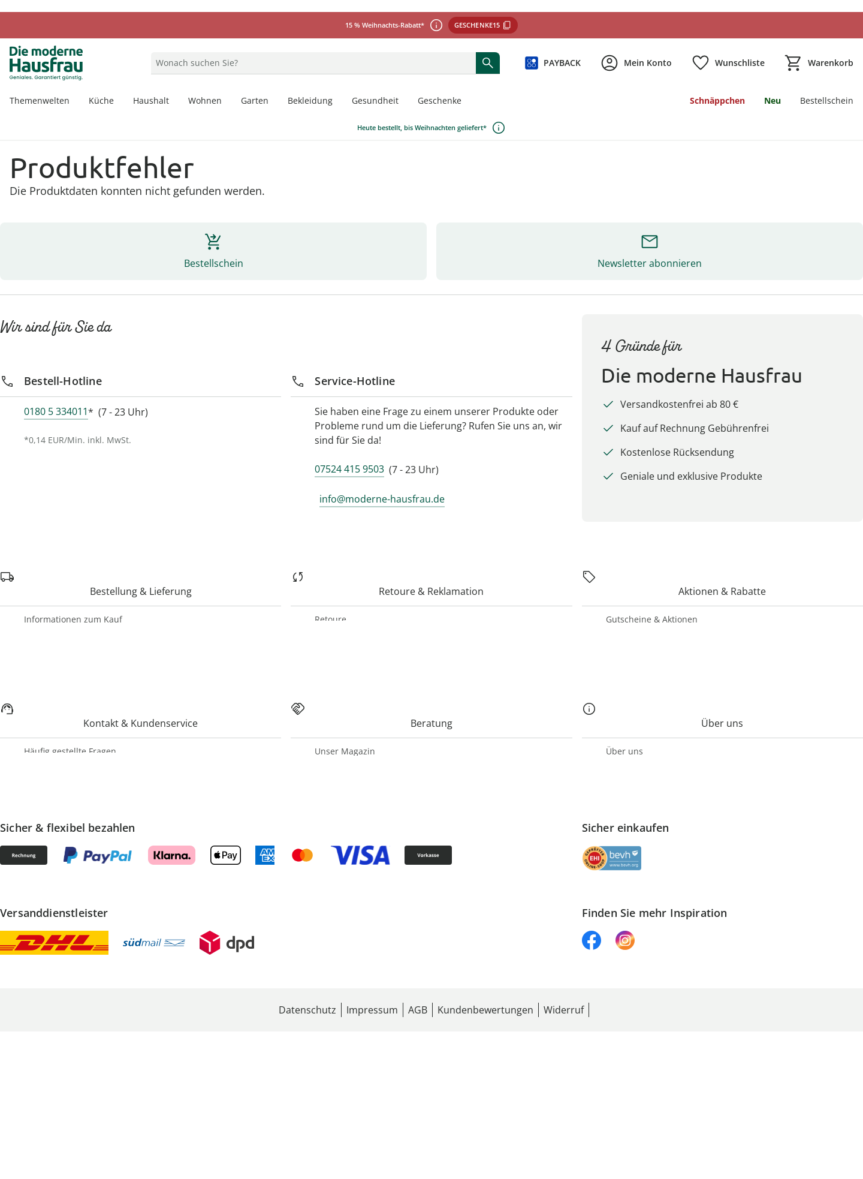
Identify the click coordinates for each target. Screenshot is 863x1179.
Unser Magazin (58, 878)
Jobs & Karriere (59, 994)
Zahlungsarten (56, 517)
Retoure (44, 602)
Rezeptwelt (50, 899)
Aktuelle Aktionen (64, 698)
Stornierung (51, 539)
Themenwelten (57, 888)
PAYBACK (51, 708)
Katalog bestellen (62, 910)
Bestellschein (54, 19)
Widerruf (46, 613)
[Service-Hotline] (36, 261)
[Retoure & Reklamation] (61, 570)
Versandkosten (57, 528)
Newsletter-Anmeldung (74, 730)
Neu (37, 9)
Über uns (46, 973)
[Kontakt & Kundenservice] (66, 761)
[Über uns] (30, 941)
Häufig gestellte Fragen (74, 793)
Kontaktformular (61, 804)
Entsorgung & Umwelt (72, 1016)
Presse (41, 1005)
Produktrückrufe (60, 624)
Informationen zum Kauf (76, 506)
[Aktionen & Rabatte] (53, 655)
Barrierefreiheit (58, 815)
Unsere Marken (58, 984)
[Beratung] (30, 846)
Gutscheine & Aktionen (74, 687)
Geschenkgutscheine (68, 719)
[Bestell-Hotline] (35, 171)
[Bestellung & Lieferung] (61, 475)
